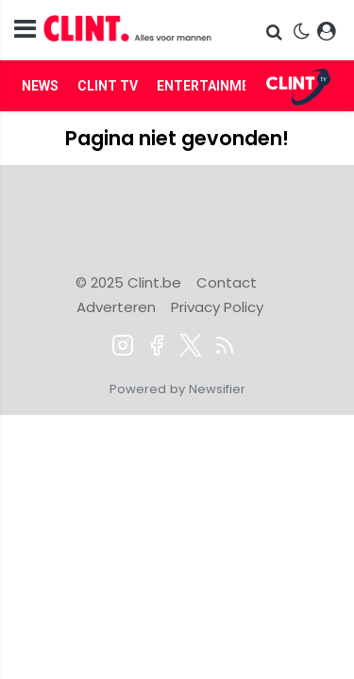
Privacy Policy (217, 307)
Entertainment (212, 85)
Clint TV (107, 85)
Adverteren (116, 307)
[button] (276, 31)
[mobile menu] (25, 29)
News (40, 85)
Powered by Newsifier (177, 389)
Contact (226, 282)
